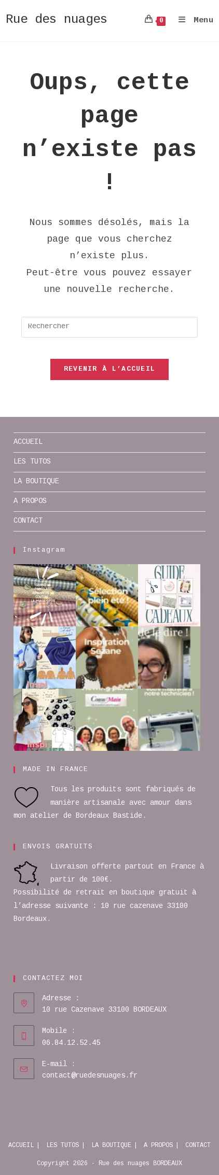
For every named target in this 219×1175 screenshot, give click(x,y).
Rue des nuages (56, 20)
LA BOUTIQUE (36, 482)
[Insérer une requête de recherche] (109, 327)
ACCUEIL (28, 442)
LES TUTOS (32, 462)
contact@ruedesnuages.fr (90, 1076)
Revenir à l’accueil (110, 369)
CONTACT (28, 521)
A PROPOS (30, 501)
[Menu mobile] (192, 21)
